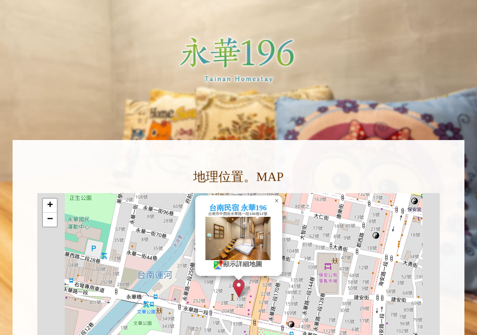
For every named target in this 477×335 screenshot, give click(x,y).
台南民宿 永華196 (253, 208)
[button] (253, 288)
